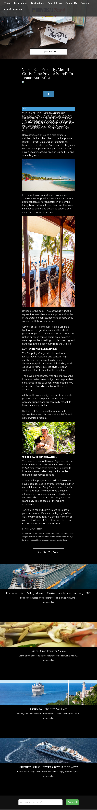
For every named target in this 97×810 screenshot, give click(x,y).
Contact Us (71, 3)
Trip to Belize (48, 51)
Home (7, 3)
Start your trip (73, 802)
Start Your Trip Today (48, 552)
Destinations (37, 3)
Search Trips (55, 3)
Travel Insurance (13, 9)
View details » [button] (48, 602)
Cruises (85, 3)
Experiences (20, 3)
